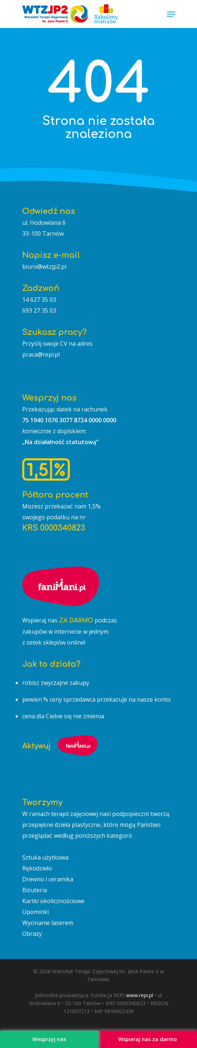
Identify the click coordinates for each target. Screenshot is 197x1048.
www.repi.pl (139, 995)
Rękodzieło (37, 868)
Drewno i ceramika (47, 879)
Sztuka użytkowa (45, 857)
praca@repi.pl (41, 354)
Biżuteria (34, 890)
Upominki (35, 912)
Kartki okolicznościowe (53, 901)
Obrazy (32, 934)
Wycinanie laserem (47, 923)
